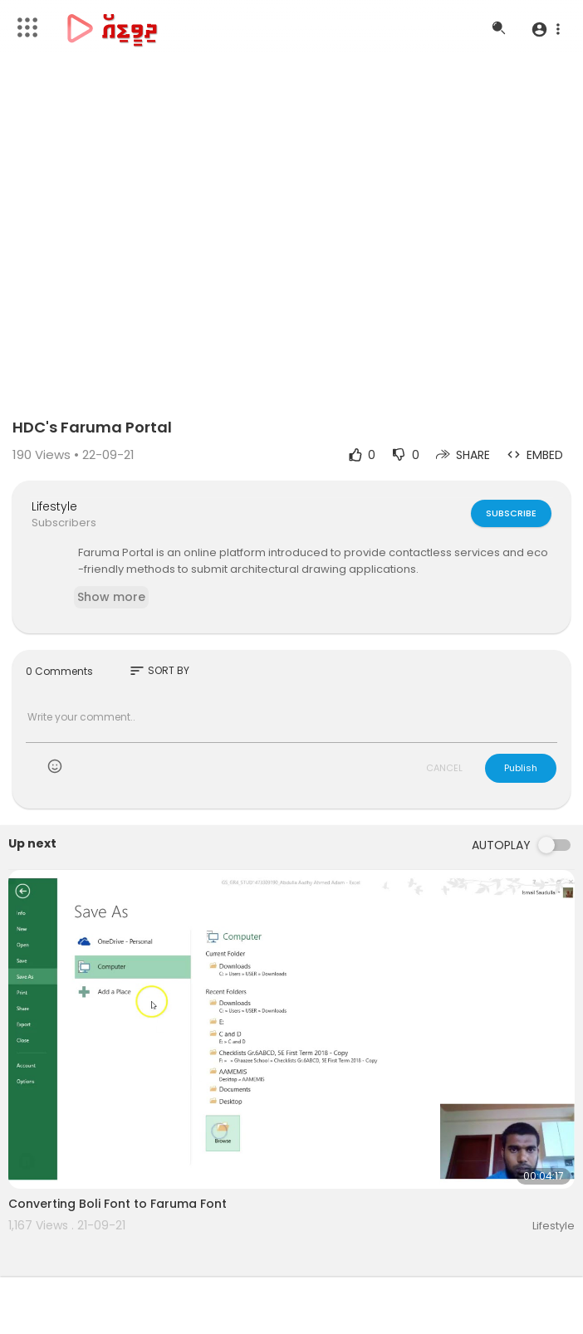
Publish (520, 768)
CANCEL (444, 768)
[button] (545, 29)
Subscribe (511, 513)
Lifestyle (54, 506)
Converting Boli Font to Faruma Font (117, 1203)
